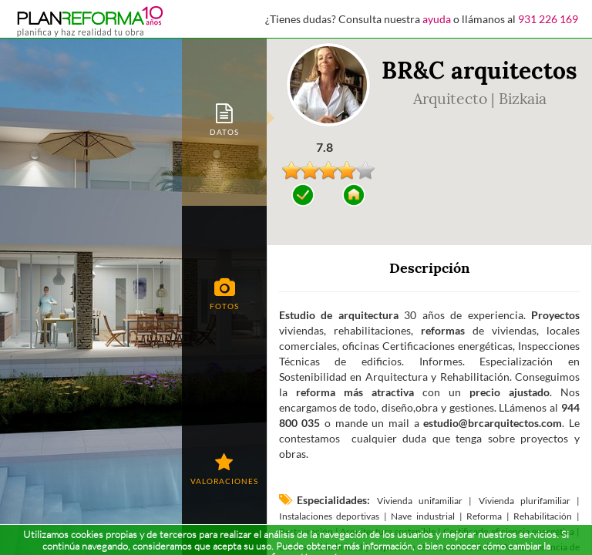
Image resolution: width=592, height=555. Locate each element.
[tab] (224, 118)
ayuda (436, 18)
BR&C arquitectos (479, 70)
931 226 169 (548, 18)
